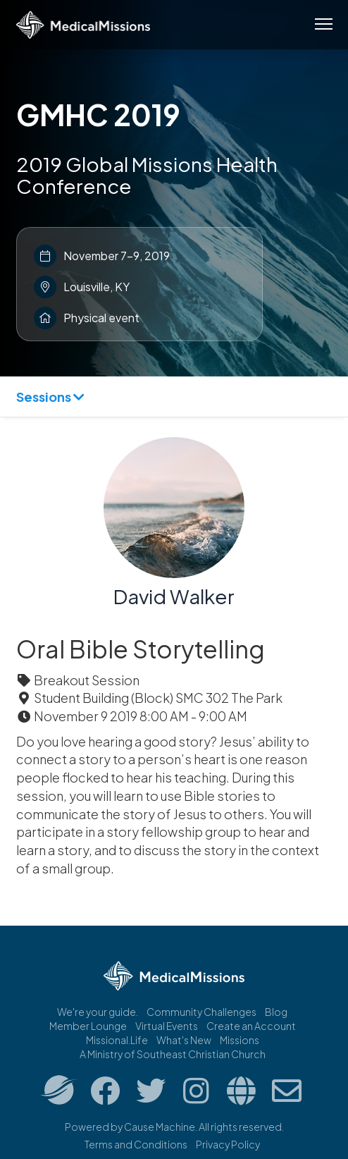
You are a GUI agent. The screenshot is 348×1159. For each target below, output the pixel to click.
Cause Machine (159, 1126)
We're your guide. (97, 1011)
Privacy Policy (228, 1144)
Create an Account (251, 1025)
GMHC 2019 (98, 114)
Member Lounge (88, 1025)
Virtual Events (166, 1025)
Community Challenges (201, 1011)
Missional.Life (117, 1040)
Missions (239, 1040)
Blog (276, 1011)
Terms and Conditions (136, 1144)
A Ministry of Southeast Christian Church (173, 1054)
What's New (183, 1040)
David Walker (174, 596)
